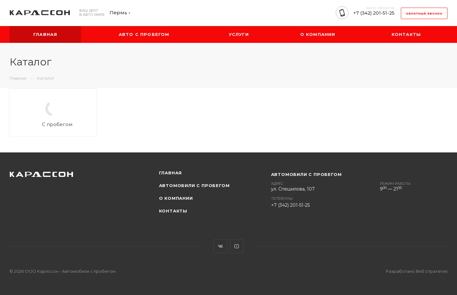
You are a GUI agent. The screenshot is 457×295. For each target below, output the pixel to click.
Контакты (173, 210)
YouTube (236, 246)
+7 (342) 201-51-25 (373, 13)
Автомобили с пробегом (194, 185)
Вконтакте (220, 246)
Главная (170, 172)
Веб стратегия (431, 271)
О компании (176, 198)
